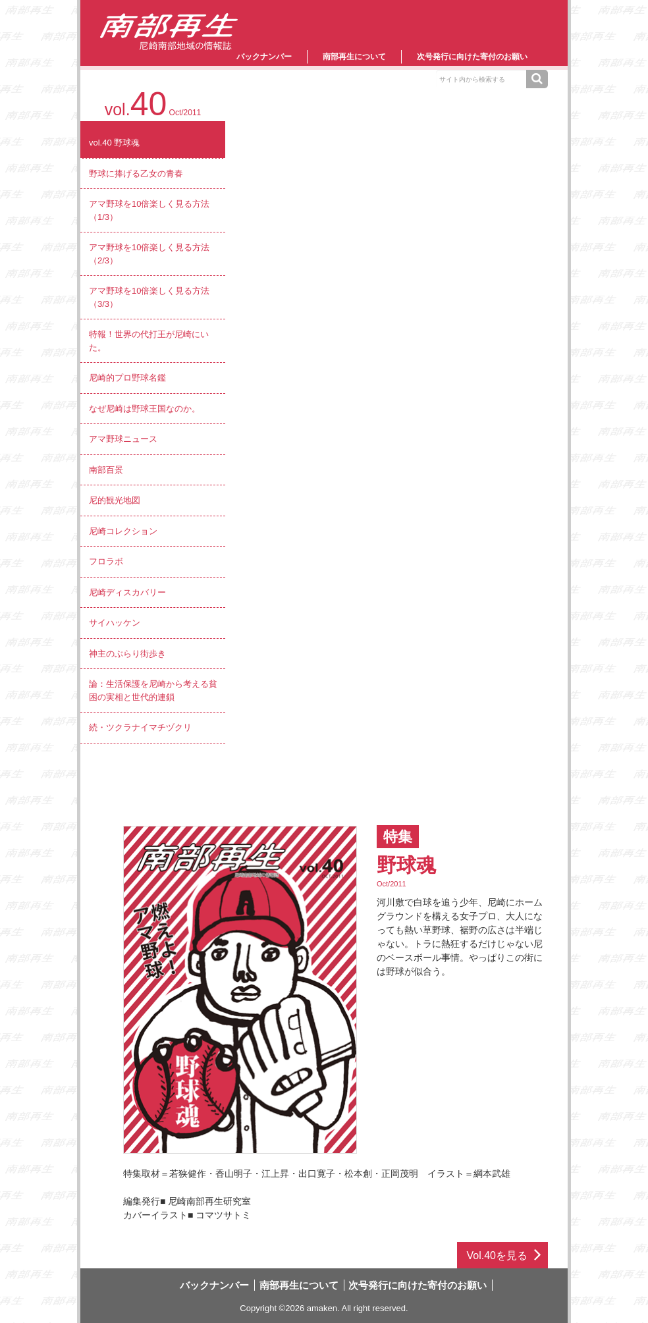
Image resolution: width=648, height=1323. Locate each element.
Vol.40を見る (497, 1255)
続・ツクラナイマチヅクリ (140, 727)
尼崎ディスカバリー (127, 592)
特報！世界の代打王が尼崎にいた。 (149, 340)
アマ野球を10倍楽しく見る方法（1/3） (149, 210)
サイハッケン (114, 623)
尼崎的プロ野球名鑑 (127, 378)
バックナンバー (264, 56)
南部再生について (354, 56)
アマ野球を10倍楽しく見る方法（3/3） (149, 297)
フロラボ (106, 561)
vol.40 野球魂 (114, 143)
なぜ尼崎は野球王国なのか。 (144, 409)
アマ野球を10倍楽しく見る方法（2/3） (149, 253)
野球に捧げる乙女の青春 (136, 173)
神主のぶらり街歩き (127, 654)
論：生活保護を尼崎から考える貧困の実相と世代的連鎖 (153, 690)
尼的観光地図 (114, 500)
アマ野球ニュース (123, 439)
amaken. (323, 1308)
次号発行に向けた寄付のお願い (472, 56)
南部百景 (106, 470)
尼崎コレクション (123, 531)
